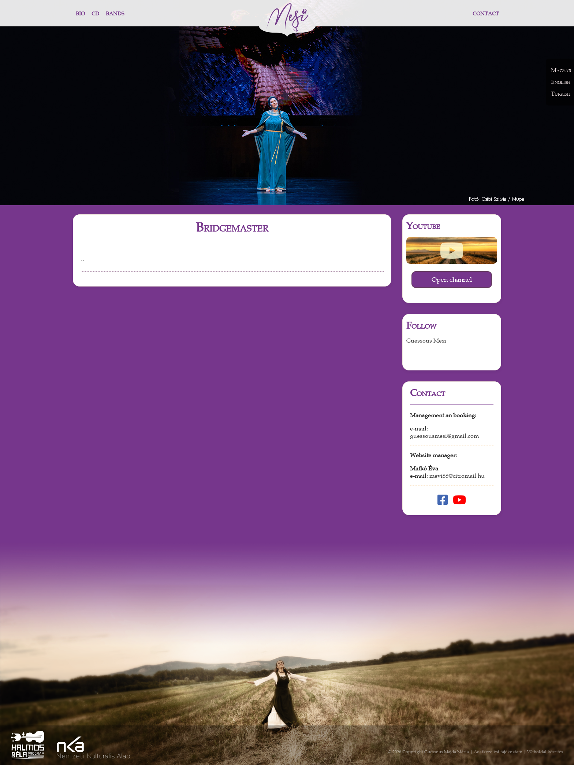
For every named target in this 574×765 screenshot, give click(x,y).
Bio (80, 14)
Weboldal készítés (545, 751)
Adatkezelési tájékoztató (498, 751)
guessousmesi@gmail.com (444, 436)
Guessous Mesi (426, 340)
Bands (115, 14)
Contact (486, 14)
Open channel (452, 280)
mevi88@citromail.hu (457, 476)
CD (95, 14)
